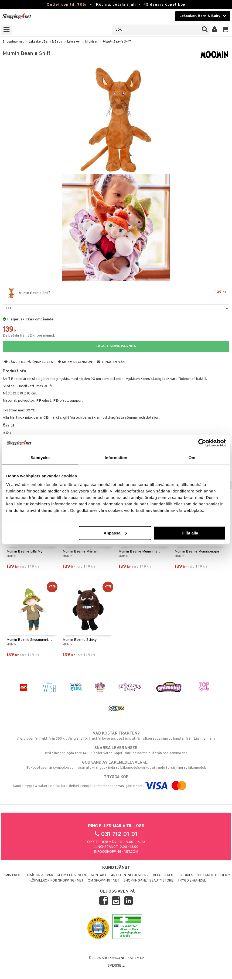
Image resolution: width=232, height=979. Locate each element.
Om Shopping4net (103, 881)
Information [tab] (116, 457)
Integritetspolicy (213, 875)
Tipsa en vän (111, 362)
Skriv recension (75, 362)
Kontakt (99, 875)
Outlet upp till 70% (66, 4)
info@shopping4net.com (116, 852)
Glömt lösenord (72, 875)
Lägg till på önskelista (28, 362)
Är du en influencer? (130, 875)
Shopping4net (13, 42)
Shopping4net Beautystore (148, 881)
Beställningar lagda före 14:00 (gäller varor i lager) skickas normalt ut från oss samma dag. (116, 750)
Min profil (14, 875)
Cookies (186, 875)
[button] (225, 30)
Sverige (116, 966)
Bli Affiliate (163, 875)
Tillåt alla (189, 532)
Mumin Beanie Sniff (117, 42)
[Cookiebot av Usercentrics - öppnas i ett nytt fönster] (202, 443)
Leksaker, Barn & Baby (45, 42)
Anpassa (115, 532)
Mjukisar (91, 42)
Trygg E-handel (192, 881)
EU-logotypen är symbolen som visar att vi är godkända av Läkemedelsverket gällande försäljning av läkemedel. (116, 765)
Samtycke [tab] (40, 457)
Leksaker (73, 42)
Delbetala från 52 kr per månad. (29, 335)
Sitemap (137, 958)
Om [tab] (192, 457)
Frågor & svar (40, 875)
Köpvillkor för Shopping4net (56, 881)
